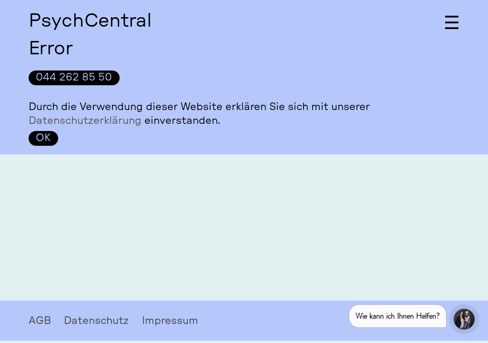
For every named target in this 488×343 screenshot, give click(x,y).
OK (43, 137)
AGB (40, 320)
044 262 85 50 (74, 77)
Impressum (170, 320)
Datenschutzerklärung (85, 120)
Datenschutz (96, 320)
